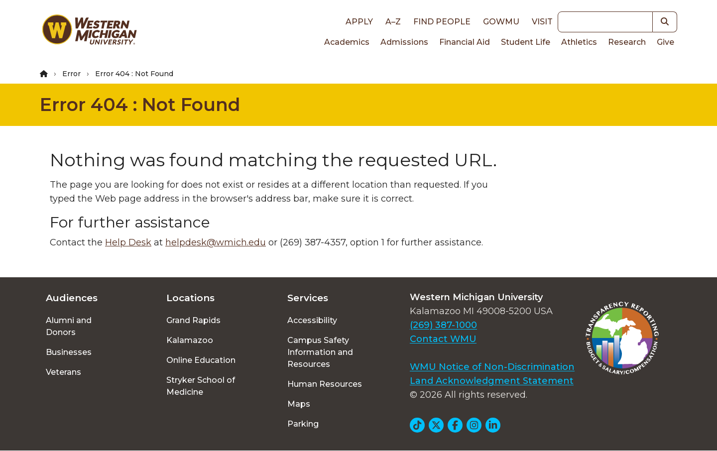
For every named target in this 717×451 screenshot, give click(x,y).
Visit (542, 21)
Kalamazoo (189, 340)
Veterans (63, 372)
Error (71, 73)
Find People (442, 21)
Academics (346, 42)
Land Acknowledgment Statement (492, 380)
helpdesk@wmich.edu (215, 242)
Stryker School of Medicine (200, 386)
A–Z (393, 21)
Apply (359, 21)
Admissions (404, 42)
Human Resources (324, 384)
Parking (303, 424)
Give (665, 42)
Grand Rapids (193, 320)
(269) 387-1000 (443, 325)
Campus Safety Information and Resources (320, 352)
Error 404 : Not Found (140, 104)
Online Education (201, 360)
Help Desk (128, 242)
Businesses (69, 352)
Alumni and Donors (69, 326)
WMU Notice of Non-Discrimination (492, 366)
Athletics (579, 42)
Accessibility (312, 320)
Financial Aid (464, 42)
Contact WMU (443, 339)
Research (627, 42)
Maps (298, 404)
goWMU (501, 21)
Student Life (525, 42)
